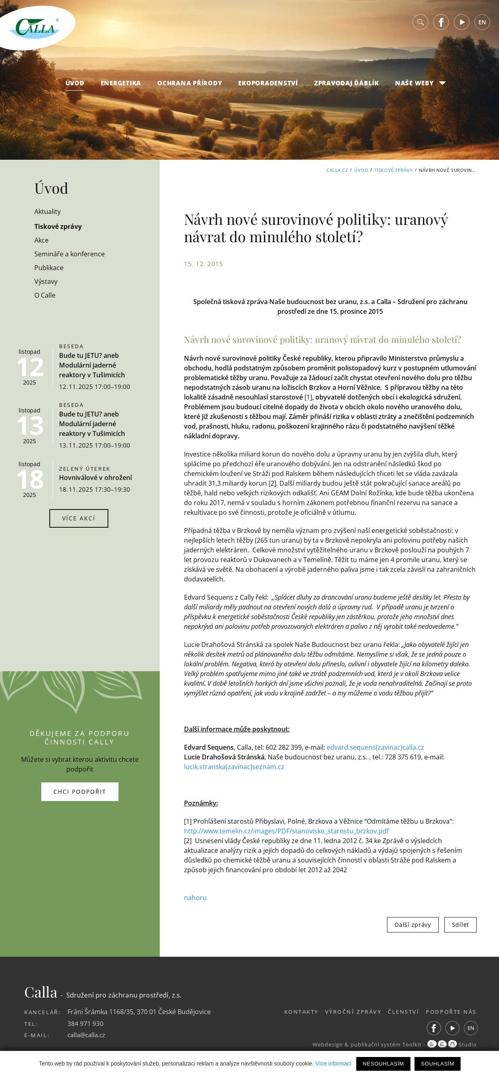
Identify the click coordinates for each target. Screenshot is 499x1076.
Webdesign (323, 1044)
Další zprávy (413, 924)
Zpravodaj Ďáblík (346, 83)
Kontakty (290, 1011)
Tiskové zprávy (393, 170)
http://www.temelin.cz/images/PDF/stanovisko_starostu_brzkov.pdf (286, 830)
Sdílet (460, 924)
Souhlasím (437, 1064)
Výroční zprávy (345, 1011)
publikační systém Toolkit (384, 1044)
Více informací (333, 1063)
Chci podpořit (79, 791)
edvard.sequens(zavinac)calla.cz (375, 747)
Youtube (461, 22)
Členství (400, 1011)
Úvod (75, 83)
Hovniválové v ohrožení (95, 477)
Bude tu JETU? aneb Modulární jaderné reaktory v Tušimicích (92, 365)
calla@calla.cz (88, 1034)
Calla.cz (337, 170)
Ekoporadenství (268, 83)
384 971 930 (86, 1022)
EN (482, 22)
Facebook (441, 22)
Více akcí (78, 518)
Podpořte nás (451, 1011)
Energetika (121, 83)
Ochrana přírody (189, 83)
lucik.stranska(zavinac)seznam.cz (234, 766)
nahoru (195, 897)
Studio (452, 1044)
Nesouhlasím (383, 1064)
